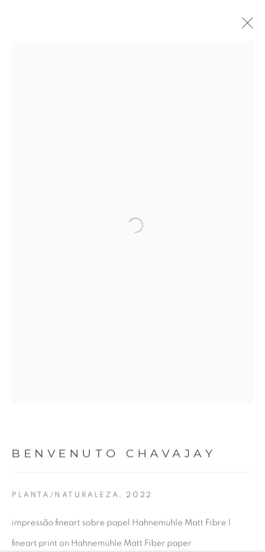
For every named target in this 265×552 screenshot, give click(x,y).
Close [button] (250, 26)
